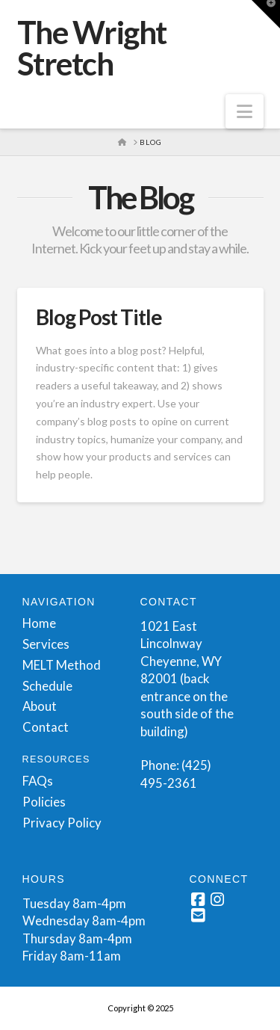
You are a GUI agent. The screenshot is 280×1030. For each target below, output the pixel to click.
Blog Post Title (99, 317)
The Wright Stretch (92, 47)
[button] (244, 111)
